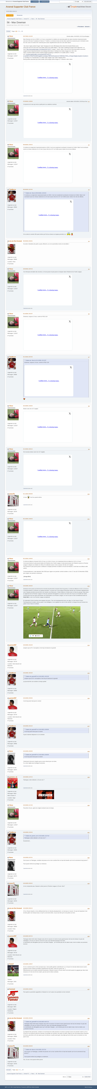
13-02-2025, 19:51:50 (27, 672)
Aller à (64, 1077)
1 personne (25, 95)
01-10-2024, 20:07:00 (27, 356)
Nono (11, 751)
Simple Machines (17, 1087)
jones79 (12, 494)
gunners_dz (13, 777)
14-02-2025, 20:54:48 (27, 1018)
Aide (86, 1087)
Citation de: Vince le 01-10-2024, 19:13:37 (36, 360)
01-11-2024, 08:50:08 (27, 493)
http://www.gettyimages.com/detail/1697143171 (39, 49)
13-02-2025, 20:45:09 (27, 751)
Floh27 (11, 964)
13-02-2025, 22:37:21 (27, 857)
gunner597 (12, 645)
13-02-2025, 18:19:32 (27, 585)
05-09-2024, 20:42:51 (27, 241)
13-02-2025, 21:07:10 (27, 776)
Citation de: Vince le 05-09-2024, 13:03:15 (36, 193)
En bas (8, 31)
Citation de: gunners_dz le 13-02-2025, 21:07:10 (37, 835)
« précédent (80, 26)
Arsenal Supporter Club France (20, 6)
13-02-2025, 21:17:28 (27, 805)
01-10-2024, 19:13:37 (27, 313)
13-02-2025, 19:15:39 (27, 644)
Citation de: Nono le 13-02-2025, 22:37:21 (36, 1049)
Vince (11, 36)
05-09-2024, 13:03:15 (27, 144)
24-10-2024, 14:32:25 (27, 405)
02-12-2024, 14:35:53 (27, 558)
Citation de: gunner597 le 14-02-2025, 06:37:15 (37, 1021)
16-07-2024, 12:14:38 (27, 36)
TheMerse (12, 189)
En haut (9, 1069)
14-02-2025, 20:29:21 (27, 989)
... (20, 31)
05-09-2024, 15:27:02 (27, 189)
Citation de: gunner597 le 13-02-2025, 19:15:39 (37, 676)
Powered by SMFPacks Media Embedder (30, 1087)
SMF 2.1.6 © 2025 (9, 1087)
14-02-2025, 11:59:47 (27, 963)
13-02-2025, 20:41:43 (27, 725)
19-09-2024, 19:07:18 (27, 268)
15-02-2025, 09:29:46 (27, 1046)
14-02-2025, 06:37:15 (27, 936)
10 (22, 31)
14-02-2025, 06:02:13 (27, 908)
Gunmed (12, 989)
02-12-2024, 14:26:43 (27, 518)
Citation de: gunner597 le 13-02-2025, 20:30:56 (37, 729)
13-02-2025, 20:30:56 (27, 698)
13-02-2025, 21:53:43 (27, 832)
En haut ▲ (90, 1087)
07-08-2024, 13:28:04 (27, 101)
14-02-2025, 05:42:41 (27, 883)
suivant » (87, 26)
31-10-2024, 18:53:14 (27, 449)
